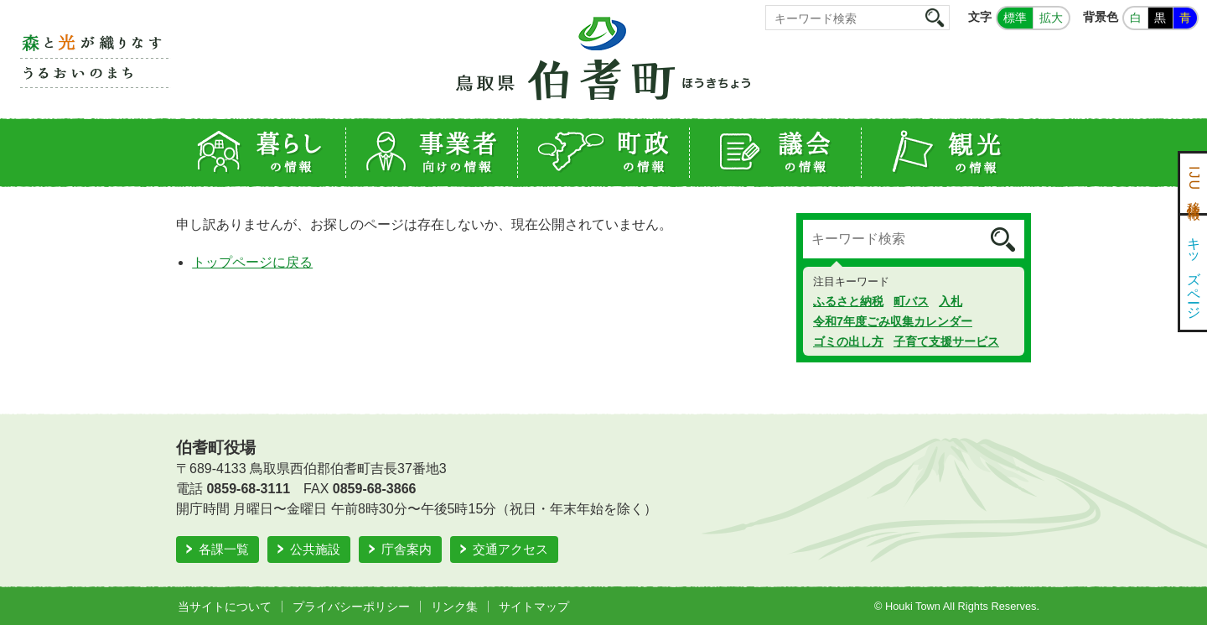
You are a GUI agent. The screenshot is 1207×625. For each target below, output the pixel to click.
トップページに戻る (252, 262)
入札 (950, 301)
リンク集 (454, 606)
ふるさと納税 (848, 301)
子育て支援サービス (946, 341)
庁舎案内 (406, 549)
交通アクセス (510, 549)
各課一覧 (224, 549)
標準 (1015, 17)
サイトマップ (534, 606)
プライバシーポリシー (351, 606)
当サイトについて (225, 606)
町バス (911, 301)
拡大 (1051, 17)
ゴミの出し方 (848, 341)
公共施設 (315, 549)
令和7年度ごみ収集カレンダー (892, 321)
